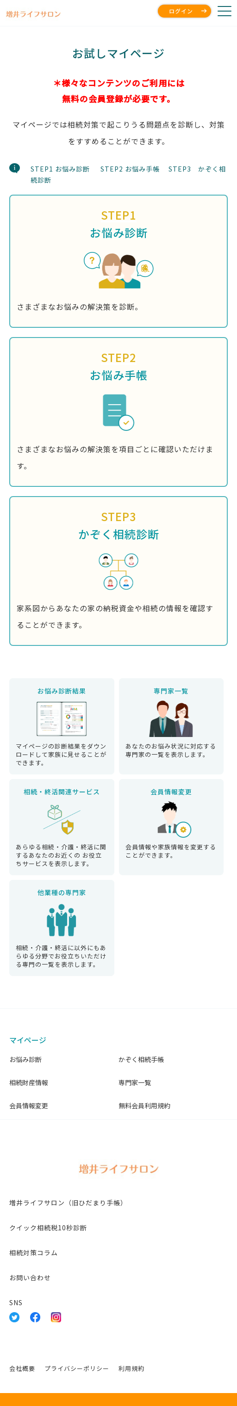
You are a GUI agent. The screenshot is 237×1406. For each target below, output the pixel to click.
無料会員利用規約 (144, 1105)
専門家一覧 (134, 1082)
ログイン (181, 11)
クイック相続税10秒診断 (48, 1227)
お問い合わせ (30, 1277)
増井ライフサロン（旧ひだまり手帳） (68, 1202)
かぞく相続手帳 (141, 1059)
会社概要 (22, 1368)
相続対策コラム (33, 1252)
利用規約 (131, 1368)
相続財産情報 (28, 1082)
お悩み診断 (25, 1059)
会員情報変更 (28, 1105)
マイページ (27, 1039)
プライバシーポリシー (76, 1368)
